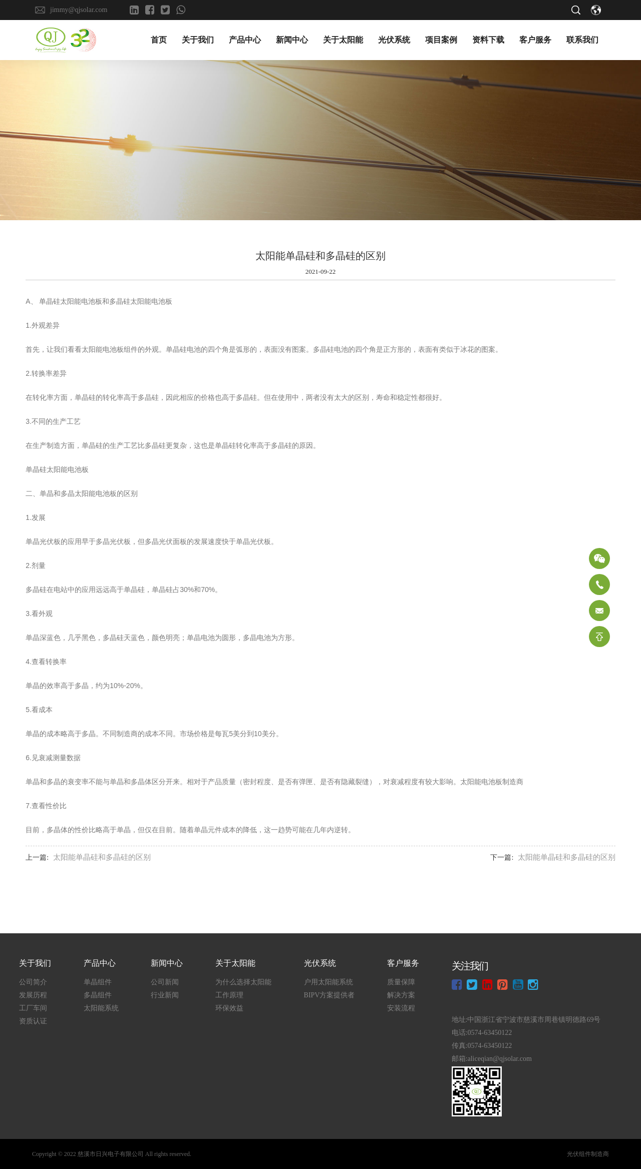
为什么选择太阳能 (243, 982)
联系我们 (582, 40)
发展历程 (33, 995)
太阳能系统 (101, 1008)
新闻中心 (292, 40)
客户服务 (535, 40)
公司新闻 (165, 982)
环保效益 (229, 1008)
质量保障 (401, 982)
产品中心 (245, 40)
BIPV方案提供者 (329, 995)
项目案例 (441, 40)
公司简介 (33, 982)
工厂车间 (33, 1008)
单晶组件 (98, 982)
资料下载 (488, 40)
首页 (159, 40)
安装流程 (401, 1008)
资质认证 (33, 1021)
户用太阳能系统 (328, 982)
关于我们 (198, 40)
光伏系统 (394, 40)
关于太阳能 (343, 40)
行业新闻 (165, 995)
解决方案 (401, 995)
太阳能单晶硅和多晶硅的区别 (102, 857)
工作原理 (229, 995)
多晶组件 (98, 995)
